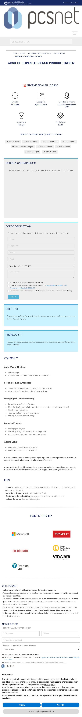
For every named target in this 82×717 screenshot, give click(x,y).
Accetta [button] (60, 705)
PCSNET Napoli (63, 146)
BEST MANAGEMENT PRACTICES (39, 53)
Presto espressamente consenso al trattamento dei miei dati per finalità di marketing (41, 291)
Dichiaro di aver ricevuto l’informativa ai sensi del (38, 286)
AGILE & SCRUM (59, 53)
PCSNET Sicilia (50, 151)
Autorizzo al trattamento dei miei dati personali (27, 282)
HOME (15, 53)
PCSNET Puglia (32, 151)
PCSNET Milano (30, 141)
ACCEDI (66, 3)
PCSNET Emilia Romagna (22, 146)
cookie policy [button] (49, 684)
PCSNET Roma (12, 141)
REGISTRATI (74, 3)
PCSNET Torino (69, 141)
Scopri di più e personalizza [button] (41, 711)
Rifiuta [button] (22, 705)
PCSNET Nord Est (49, 141)
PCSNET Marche (45, 146)
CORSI (22, 53)
